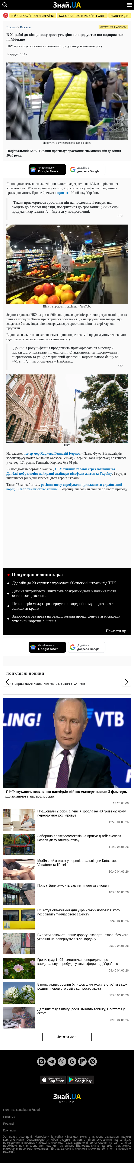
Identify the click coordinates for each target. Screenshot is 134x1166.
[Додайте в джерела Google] (86, 169)
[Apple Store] (53, 1080)
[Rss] (41, 1061)
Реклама (9, 1116)
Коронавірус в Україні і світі (82, 15)
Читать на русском (113, 27)
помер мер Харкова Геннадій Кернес (52, 453)
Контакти (9, 1130)
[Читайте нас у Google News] (47, 169)
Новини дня (121, 15)
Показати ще (116, 631)
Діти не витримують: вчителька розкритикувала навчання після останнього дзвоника (64, 593)
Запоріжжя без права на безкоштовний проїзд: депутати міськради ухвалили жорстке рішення (66, 618)
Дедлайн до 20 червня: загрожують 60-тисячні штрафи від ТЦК (64, 583)
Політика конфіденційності (21, 1109)
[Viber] (62, 1061)
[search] (5, 5)
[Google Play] (80, 1080)
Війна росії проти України (33, 15)
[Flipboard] (82, 1061)
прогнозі (63, 192)
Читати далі (67, 1037)
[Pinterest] (92, 1061)
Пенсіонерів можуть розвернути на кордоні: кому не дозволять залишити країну (63, 606)
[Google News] (72, 1061)
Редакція (9, 1123)
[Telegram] (51, 1061)
